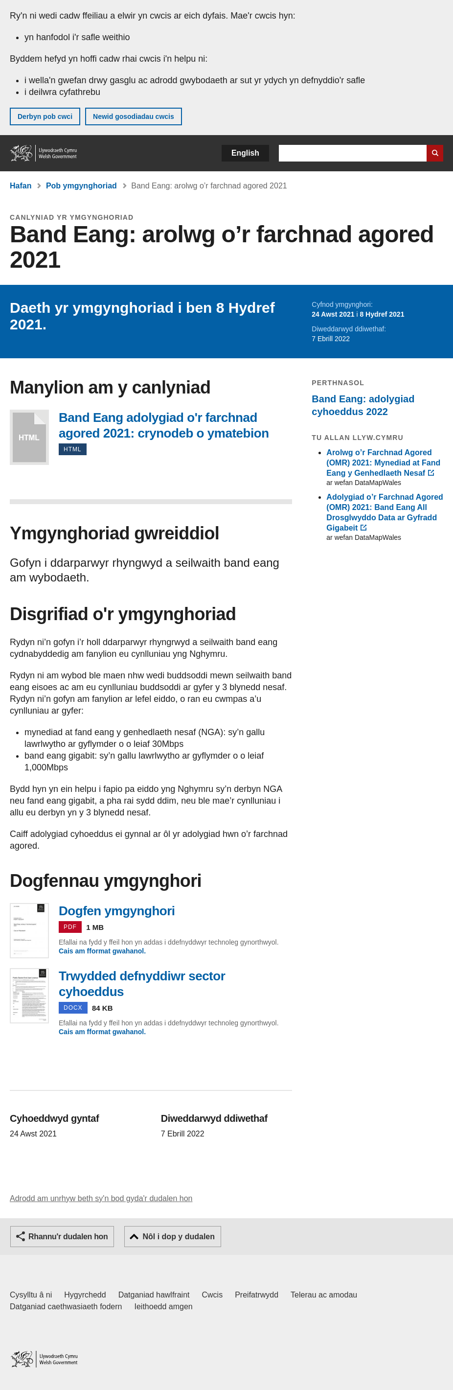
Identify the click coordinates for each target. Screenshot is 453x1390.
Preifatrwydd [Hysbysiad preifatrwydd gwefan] (256, 1295)
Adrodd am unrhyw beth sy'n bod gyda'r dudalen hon (101, 1198)
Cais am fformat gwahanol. (102, 951)
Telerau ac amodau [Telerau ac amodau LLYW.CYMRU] (324, 1295)
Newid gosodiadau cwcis (133, 116)
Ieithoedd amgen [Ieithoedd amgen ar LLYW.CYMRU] (164, 1306)
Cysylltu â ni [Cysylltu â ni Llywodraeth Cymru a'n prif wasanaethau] (31, 1295)
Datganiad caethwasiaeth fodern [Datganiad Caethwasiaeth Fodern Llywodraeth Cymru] (66, 1306)
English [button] (245, 153)
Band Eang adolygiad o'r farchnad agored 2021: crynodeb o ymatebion (29, 437)
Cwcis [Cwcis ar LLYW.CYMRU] (212, 1295)
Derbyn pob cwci (45, 116)
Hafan (20, 186)
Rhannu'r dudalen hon (68, 1236)
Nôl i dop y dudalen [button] (178, 1236)
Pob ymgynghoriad (81, 186)
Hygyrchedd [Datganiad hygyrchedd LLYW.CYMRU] (85, 1295)
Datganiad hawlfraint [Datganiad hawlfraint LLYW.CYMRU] (154, 1295)
